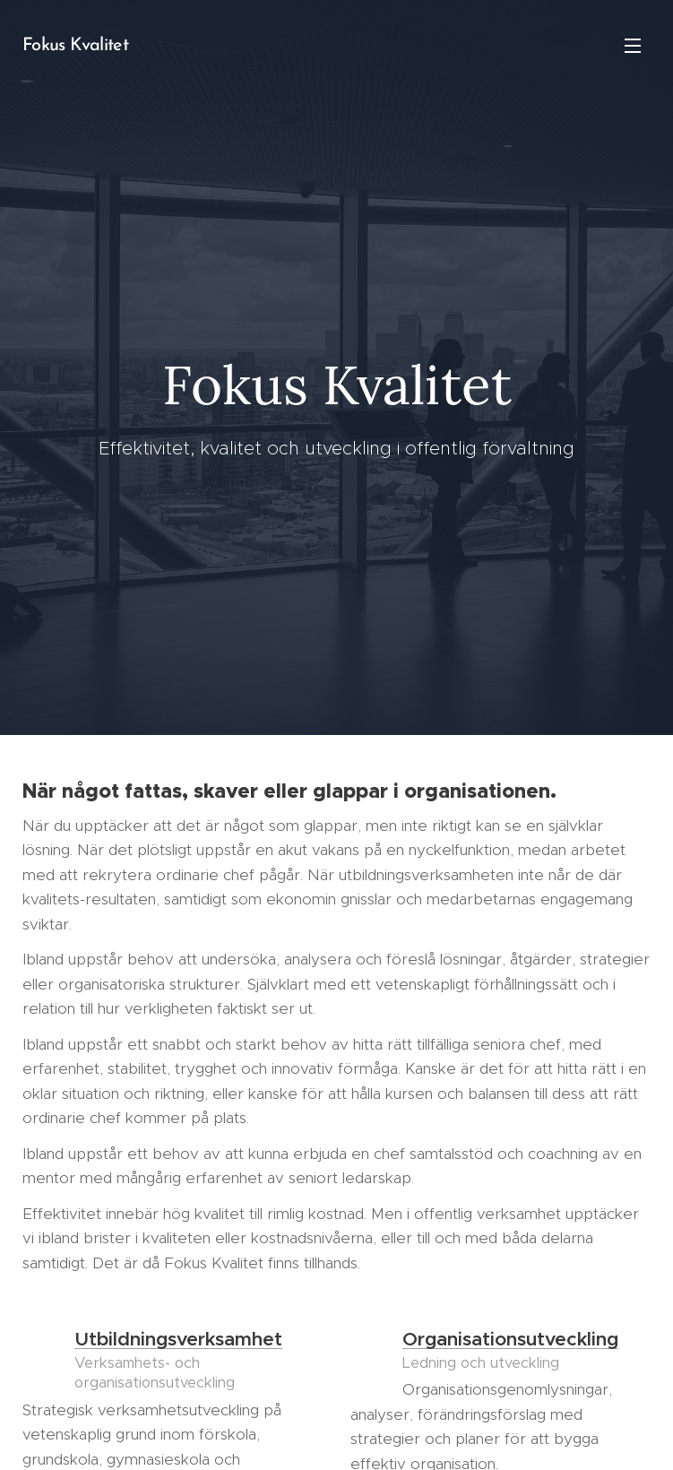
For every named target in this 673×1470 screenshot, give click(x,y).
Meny (633, 46)
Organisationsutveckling (510, 1339)
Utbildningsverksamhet (178, 1339)
